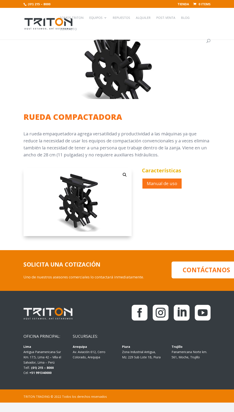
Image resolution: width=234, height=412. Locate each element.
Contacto (68, 29)
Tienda (183, 4)
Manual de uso (162, 183)
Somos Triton (71, 18)
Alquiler (143, 18)
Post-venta (165, 18)
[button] (125, 175)
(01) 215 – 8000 (38, 4)
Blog (185, 18)
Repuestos (121, 18)
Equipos (96, 18)
